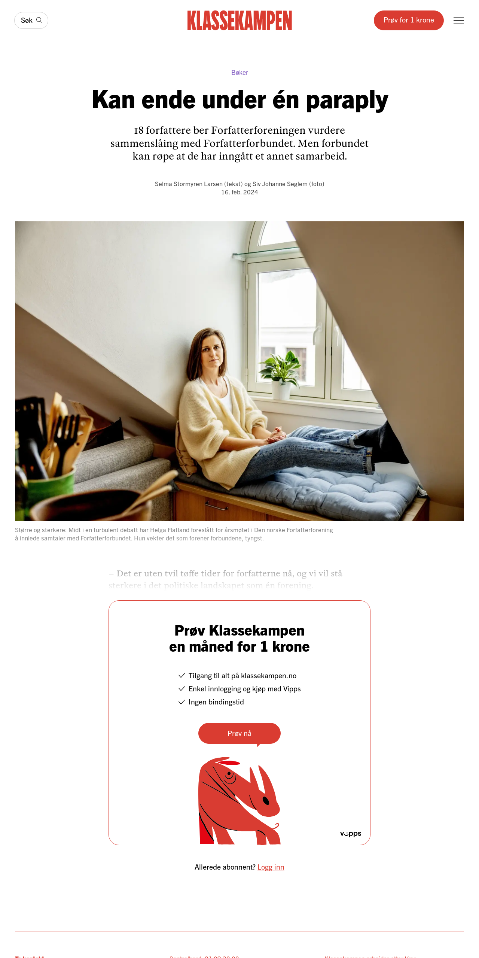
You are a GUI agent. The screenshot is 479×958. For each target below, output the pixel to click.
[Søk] (31, 20)
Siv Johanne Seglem (280, 183)
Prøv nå (239, 732)
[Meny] (459, 20)
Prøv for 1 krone (409, 19)
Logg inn (270, 866)
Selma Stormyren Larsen (189, 183)
